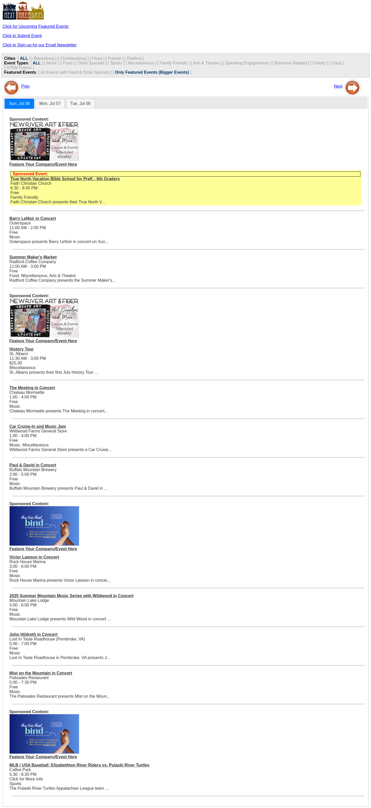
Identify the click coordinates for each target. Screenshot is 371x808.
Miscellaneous (141, 63)
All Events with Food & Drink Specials (74, 72)
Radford (134, 58)
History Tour (22, 349)
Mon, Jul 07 (50, 103)
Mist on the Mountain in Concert (41, 673)
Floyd (97, 58)
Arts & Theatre (206, 63)
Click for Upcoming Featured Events (36, 26)
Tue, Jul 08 (80, 103)
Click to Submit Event (22, 36)
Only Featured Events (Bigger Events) (152, 72)
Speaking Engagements (247, 63)
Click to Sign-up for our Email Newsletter (40, 45)
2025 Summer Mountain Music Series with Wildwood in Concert (72, 596)
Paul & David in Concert (33, 465)
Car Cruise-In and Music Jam (38, 426)
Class (336, 63)
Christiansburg (73, 58)
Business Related (291, 63)
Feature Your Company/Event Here (43, 164)
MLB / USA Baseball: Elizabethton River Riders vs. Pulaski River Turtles (79, 765)
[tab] (19, 104)
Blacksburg (44, 58)
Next (338, 86)
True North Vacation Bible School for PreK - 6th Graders (65, 179)
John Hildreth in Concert (34, 634)
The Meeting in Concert (32, 388)
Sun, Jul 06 (19, 103)
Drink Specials (91, 63)
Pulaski (114, 58)
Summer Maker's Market (33, 257)
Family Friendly (174, 63)
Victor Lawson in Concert (34, 557)
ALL (24, 58)
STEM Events (19, 67)
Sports (116, 63)
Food (67, 63)
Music (51, 63)
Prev (25, 86)
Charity (319, 63)
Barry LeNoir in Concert (33, 218)
